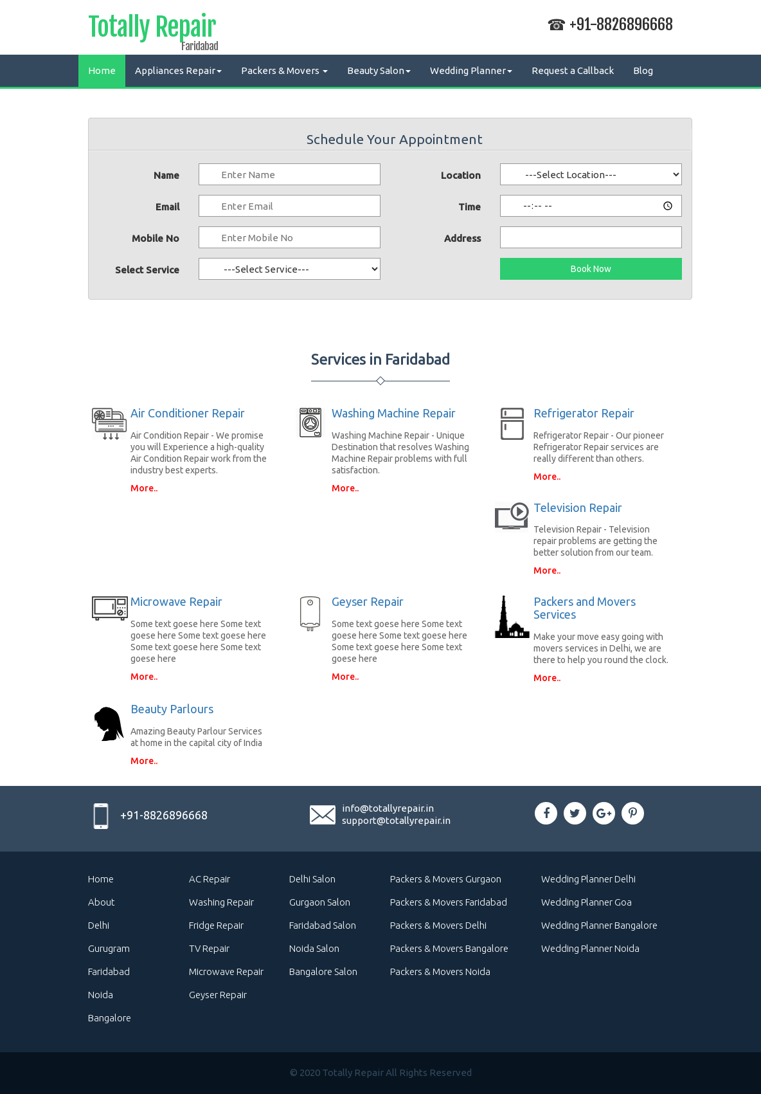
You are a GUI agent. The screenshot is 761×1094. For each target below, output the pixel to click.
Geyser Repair (368, 601)
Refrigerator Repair (583, 412)
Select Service (147, 269)
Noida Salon (314, 948)
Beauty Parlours (171, 708)
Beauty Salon (379, 70)
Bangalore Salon (323, 971)
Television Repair (577, 507)
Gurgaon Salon (319, 902)
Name (166, 175)
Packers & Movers (284, 70)
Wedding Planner (471, 70)
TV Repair (209, 948)
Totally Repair (152, 29)
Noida (100, 994)
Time (469, 206)
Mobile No (155, 238)
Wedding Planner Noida (590, 948)
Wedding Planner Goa (586, 902)
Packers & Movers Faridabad (448, 902)
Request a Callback (573, 70)
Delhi (98, 925)
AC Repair (209, 878)
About (101, 902)
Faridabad (109, 971)
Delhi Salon (312, 878)
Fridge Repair (216, 925)
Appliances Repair (178, 70)
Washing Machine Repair (394, 412)
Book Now (591, 269)
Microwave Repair (176, 601)
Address (462, 238)
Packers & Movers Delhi (438, 925)
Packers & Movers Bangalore (449, 948)
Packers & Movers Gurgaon (445, 878)
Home (102, 70)
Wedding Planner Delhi (588, 878)
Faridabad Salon (322, 925)
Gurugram (109, 948)
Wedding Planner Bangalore (599, 925)
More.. (143, 488)
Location (461, 175)
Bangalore (109, 1017)
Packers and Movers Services (584, 608)
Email (167, 206)
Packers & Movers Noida (440, 971)
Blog (643, 70)
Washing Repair (221, 902)
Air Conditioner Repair (187, 412)
